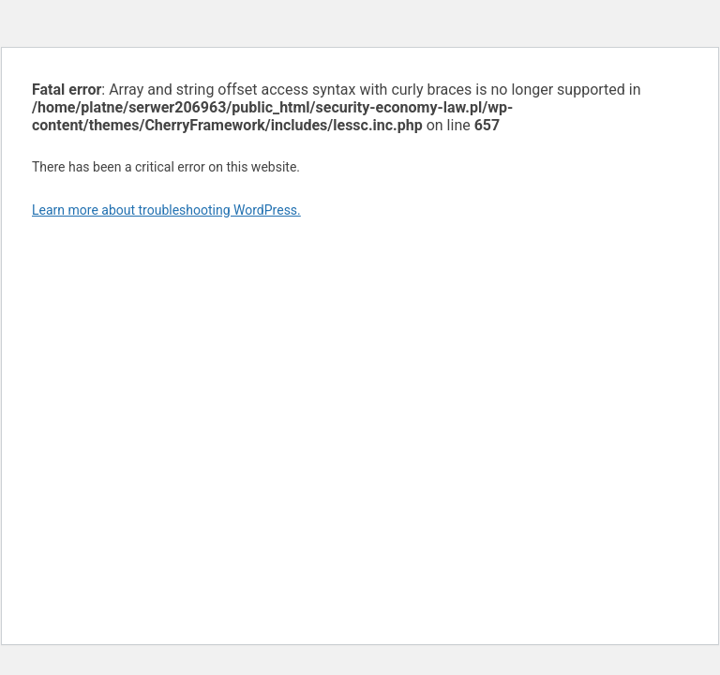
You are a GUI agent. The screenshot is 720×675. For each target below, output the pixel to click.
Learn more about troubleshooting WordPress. (166, 210)
